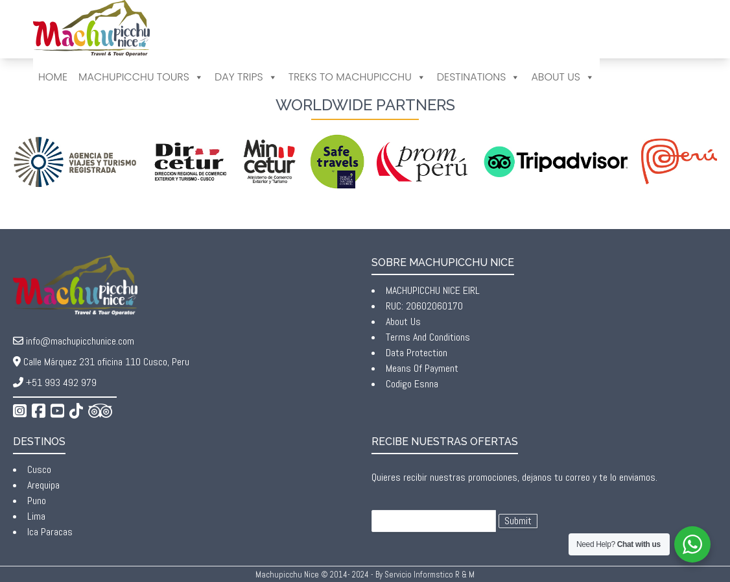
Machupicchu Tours (141, 77)
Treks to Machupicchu (357, 77)
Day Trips (246, 77)
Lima (36, 516)
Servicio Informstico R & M (429, 574)
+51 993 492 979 (61, 382)
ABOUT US (563, 77)
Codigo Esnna (412, 384)
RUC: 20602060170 (424, 306)
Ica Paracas (50, 532)
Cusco (39, 469)
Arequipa (43, 485)
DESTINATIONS (479, 77)
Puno (36, 500)
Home (52, 76)
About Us (403, 321)
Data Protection (416, 352)
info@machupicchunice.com (80, 341)
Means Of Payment (422, 368)
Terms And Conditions (428, 337)
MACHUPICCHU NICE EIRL (433, 290)
